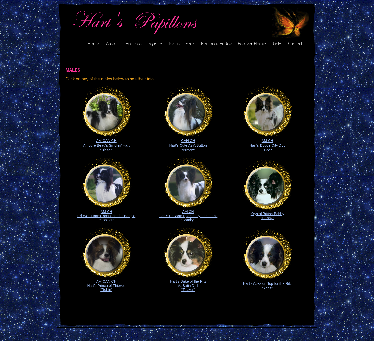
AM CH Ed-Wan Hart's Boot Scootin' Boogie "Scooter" (106, 216)
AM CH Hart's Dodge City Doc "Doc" (267, 145)
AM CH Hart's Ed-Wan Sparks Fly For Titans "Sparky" (188, 216)
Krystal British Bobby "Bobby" (267, 216)
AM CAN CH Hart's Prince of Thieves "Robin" (106, 285)
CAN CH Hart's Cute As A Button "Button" (188, 145)
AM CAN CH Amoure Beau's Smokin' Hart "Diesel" (106, 145)
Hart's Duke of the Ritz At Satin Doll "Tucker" (188, 285)
